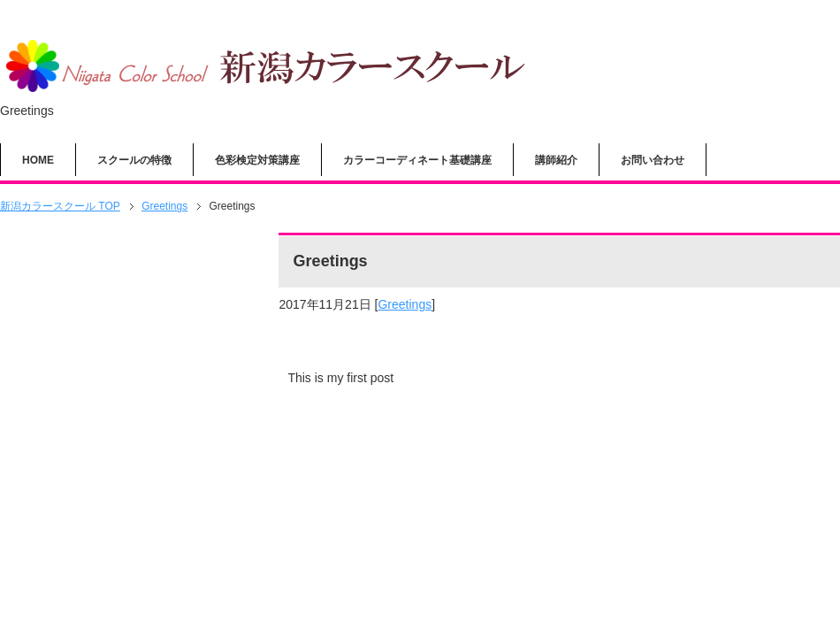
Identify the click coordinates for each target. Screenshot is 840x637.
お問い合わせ (652, 160)
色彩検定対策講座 (257, 160)
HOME (38, 160)
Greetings (404, 304)
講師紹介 (556, 160)
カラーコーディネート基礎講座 (417, 160)
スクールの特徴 (134, 160)
